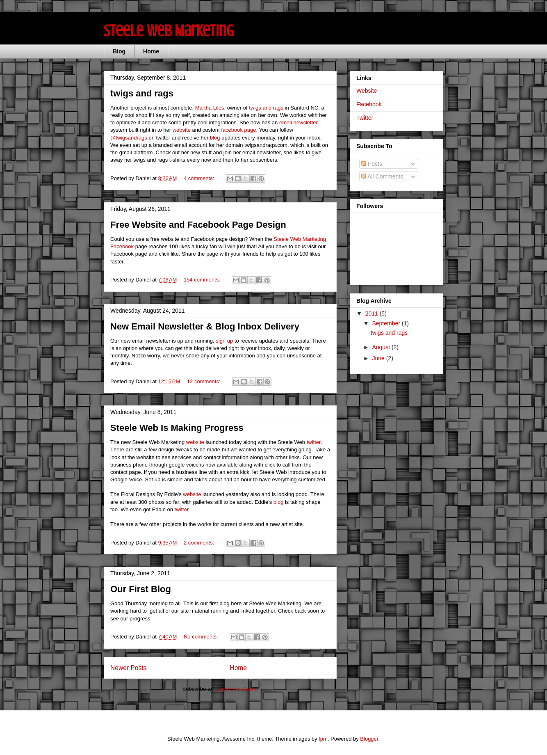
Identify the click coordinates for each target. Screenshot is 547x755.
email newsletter (298, 122)
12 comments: (204, 381)
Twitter (364, 117)
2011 (372, 313)
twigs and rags (141, 93)
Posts (371, 163)
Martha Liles (209, 108)
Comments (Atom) (236, 689)
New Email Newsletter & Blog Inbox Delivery (204, 326)
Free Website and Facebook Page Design (198, 225)
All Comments (382, 176)
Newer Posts (128, 667)
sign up (224, 341)
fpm (323, 739)
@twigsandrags (128, 138)
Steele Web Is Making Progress (177, 428)
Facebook (368, 104)
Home (151, 51)
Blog (119, 51)
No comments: (201, 637)
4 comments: (200, 178)
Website (366, 90)
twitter (314, 442)
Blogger (369, 739)
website (182, 130)
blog (215, 138)
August (381, 347)
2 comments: (200, 543)
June (379, 358)
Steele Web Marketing (169, 30)
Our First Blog (140, 589)
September (386, 323)
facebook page (238, 130)
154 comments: (203, 280)
